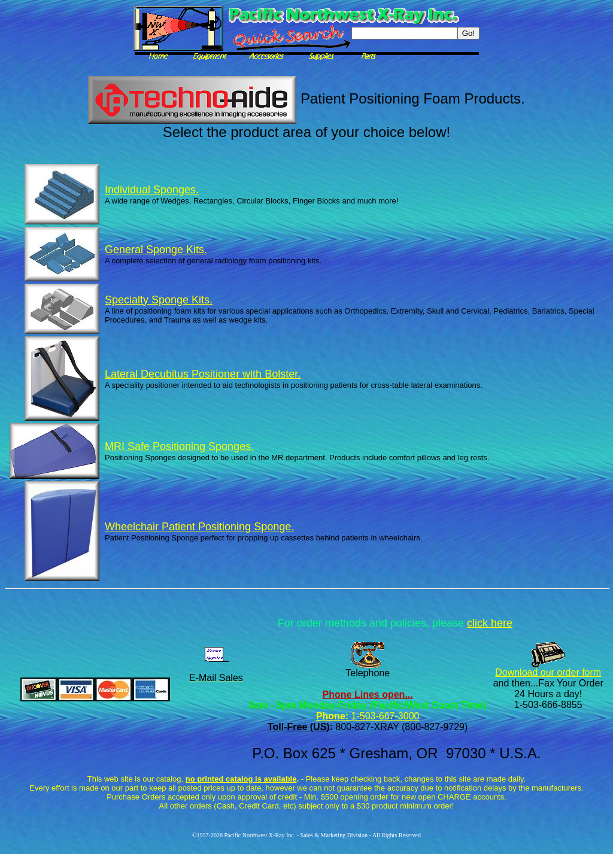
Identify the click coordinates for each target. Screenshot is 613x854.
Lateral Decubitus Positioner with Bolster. (203, 374)
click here (489, 623)
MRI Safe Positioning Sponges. (179, 446)
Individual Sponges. (152, 190)
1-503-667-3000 (383, 716)
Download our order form (548, 672)
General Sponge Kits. (156, 250)
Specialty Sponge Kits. (159, 300)
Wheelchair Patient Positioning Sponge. (199, 527)
